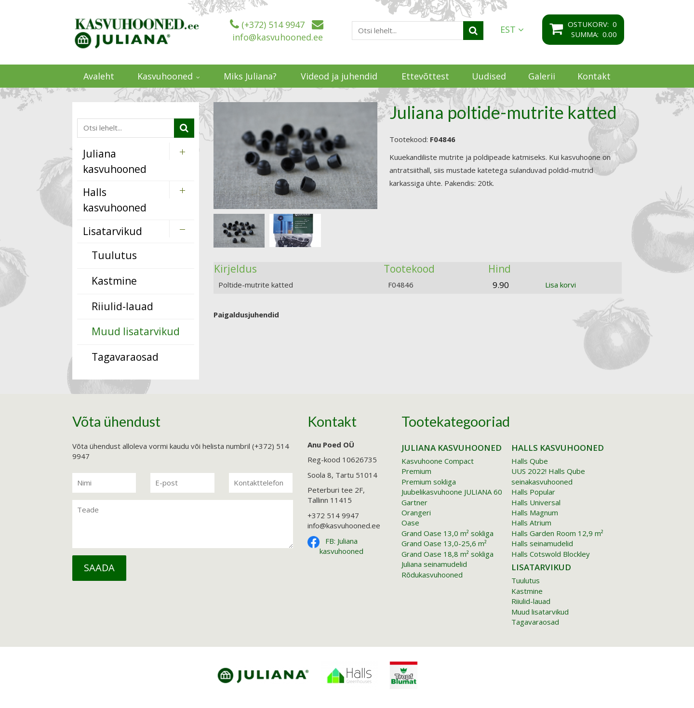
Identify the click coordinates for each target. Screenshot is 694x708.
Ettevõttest (425, 76)
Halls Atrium (531, 522)
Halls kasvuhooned (557, 447)
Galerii (541, 76)
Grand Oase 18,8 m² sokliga (447, 554)
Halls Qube (529, 461)
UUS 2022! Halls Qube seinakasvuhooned (548, 476)
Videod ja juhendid (339, 76)
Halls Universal (536, 502)
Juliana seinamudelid (434, 564)
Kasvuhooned (165, 76)
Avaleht (98, 76)
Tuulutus (525, 580)
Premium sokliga (428, 481)
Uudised (489, 76)
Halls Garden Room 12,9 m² (557, 533)
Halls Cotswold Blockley (550, 554)
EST (512, 29)
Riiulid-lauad (530, 601)
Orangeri (416, 512)
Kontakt (594, 76)
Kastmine (527, 591)
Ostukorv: (590, 24)
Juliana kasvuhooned (451, 447)
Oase (410, 522)
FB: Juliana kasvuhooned (341, 546)
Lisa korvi (560, 284)
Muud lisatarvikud (540, 611)
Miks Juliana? (250, 76)
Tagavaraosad (535, 622)
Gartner (414, 502)
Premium (416, 471)
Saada (99, 567)
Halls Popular (533, 492)
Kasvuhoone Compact (437, 461)
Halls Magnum (534, 512)
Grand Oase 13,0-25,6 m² (444, 543)
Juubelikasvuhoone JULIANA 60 (451, 492)
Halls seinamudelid (542, 543)
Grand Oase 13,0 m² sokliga (447, 533)
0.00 (609, 34)
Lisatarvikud (541, 567)
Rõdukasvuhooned (432, 574)
